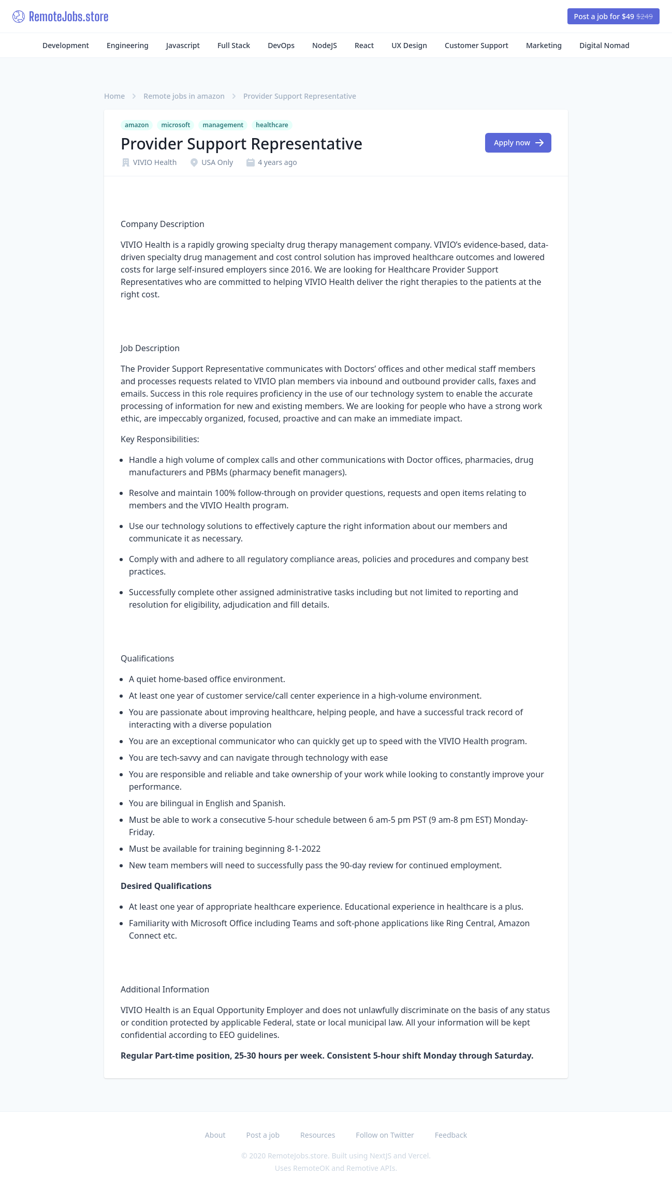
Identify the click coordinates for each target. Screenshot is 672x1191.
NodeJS (324, 45)
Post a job (263, 1135)
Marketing (544, 45)
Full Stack (233, 45)
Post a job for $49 (613, 16)
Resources (317, 1135)
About (215, 1135)
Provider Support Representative (299, 96)
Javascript (183, 45)
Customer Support (476, 45)
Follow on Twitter (385, 1135)
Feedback (451, 1135)
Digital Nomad (604, 45)
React (364, 45)
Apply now (519, 143)
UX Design (409, 45)
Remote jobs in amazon (184, 96)
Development (65, 45)
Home (114, 96)
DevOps (281, 45)
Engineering (128, 45)
